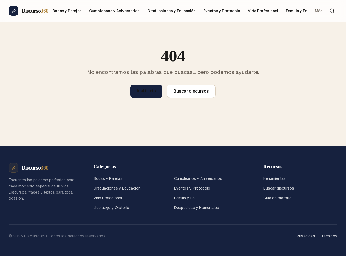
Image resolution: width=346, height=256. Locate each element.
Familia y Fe (296, 10)
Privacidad (306, 236)
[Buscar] (332, 10)
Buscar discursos (191, 91)
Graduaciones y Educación (171, 10)
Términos (329, 236)
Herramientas (274, 178)
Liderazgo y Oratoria (111, 207)
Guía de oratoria (277, 198)
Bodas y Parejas (67, 10)
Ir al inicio (146, 91)
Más (318, 10)
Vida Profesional (263, 10)
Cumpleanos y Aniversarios (114, 10)
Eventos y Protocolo (221, 10)
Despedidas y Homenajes (196, 207)
